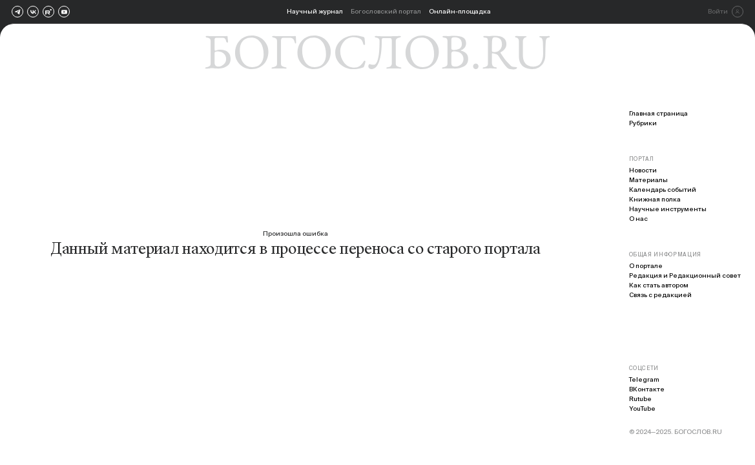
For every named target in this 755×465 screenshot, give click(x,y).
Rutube (640, 398)
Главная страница (658, 113)
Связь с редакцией (660, 294)
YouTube (642, 408)
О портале (646, 265)
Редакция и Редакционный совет (685, 275)
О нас (638, 218)
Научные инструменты (668, 208)
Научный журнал (315, 11)
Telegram (644, 379)
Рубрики (643, 123)
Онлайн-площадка (460, 11)
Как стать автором (658, 285)
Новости (643, 170)
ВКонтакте (647, 389)
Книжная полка (655, 199)
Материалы (648, 179)
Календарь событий (662, 189)
